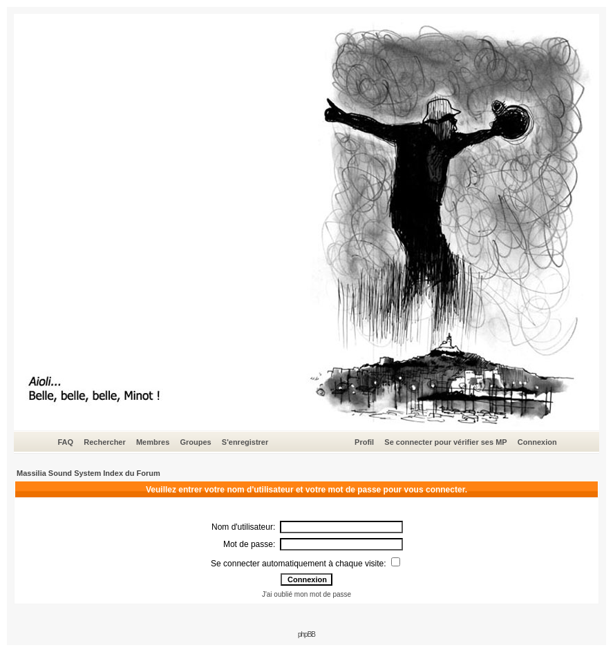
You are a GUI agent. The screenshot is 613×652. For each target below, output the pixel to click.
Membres (152, 442)
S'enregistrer (245, 442)
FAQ (65, 442)
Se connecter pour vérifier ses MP (445, 442)
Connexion (537, 442)
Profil (364, 442)
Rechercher (105, 442)
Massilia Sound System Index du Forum (88, 473)
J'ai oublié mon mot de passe (306, 594)
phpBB (306, 634)
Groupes (195, 442)
